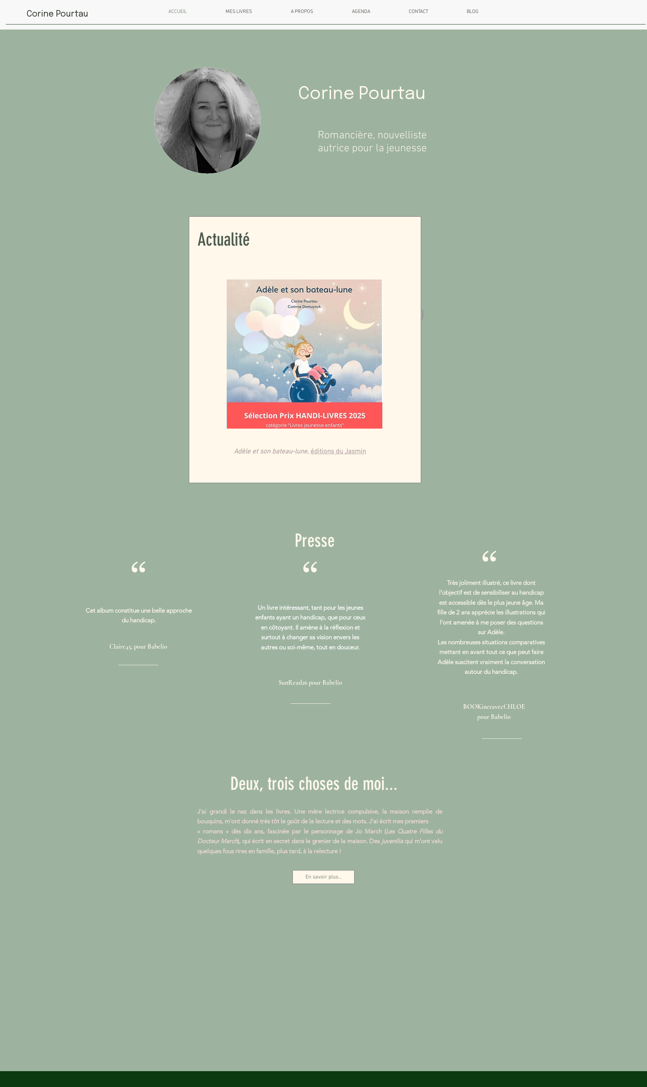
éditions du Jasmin (338, 452)
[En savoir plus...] (323, 877)
